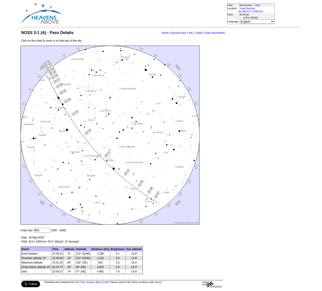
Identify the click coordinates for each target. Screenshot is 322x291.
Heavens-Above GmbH (97, 282)
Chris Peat (80, 282)
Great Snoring (247, 8)
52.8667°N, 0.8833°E (250, 11)
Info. (191, 32)
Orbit (199, 32)
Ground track (178, 32)
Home (165, 32)
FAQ (129, 282)
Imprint (158, 282)
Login (257, 5)
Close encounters (214, 32)
